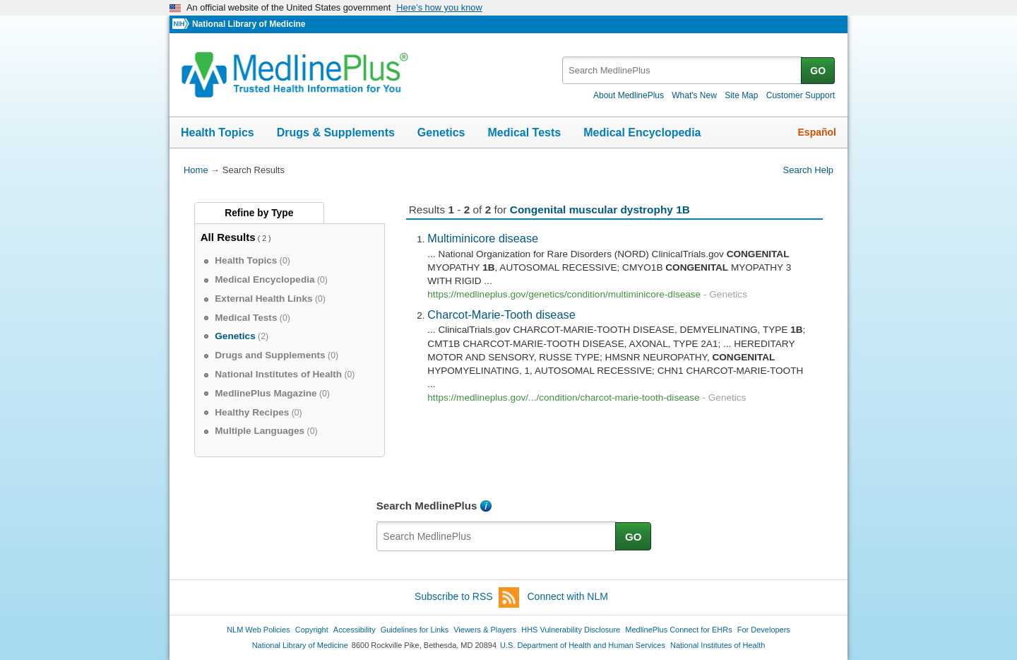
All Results (228, 237)
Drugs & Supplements (336, 132)
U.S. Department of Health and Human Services (582, 645)
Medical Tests (524, 132)
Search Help (808, 170)
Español (817, 132)
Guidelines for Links (414, 629)
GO (818, 70)
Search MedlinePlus (426, 506)
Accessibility (354, 629)
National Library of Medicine (248, 24)
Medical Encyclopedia (642, 132)
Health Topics (217, 132)
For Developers (763, 629)
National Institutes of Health (717, 645)
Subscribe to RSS (467, 597)
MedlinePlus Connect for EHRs (678, 629)
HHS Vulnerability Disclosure (570, 629)
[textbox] (682, 70)
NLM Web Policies (258, 629)
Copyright (311, 629)
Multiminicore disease (482, 238)
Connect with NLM (568, 596)
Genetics (441, 132)
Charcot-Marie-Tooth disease (501, 314)
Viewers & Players (484, 629)
